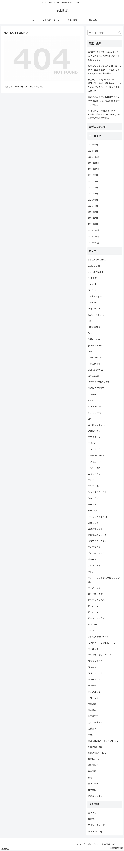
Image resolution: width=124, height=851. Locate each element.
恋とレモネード (95, 722)
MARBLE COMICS (96, 388)
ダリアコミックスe (97, 541)
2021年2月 (93, 217)
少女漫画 (92, 710)
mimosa (92, 394)
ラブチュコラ (94, 679)
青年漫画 (92, 789)
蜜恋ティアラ (94, 777)
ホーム (77, 844)
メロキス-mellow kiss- (98, 636)
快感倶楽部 (93, 716)
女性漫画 (92, 703)
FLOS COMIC (94, 326)
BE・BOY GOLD (95, 271)
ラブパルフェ (94, 691)
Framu (91, 333)
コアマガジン (94, 461)
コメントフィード (96, 824)
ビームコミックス (96, 618)
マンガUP (92, 624)
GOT (90, 351)
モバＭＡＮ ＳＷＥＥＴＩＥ (101, 642)
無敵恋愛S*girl (95, 746)
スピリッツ (93, 522)
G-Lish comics (94, 339)
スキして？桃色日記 (97, 516)
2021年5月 (93, 199)
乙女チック (93, 697)
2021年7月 (93, 187)
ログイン (92, 812)
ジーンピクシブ (95, 510)
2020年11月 (93, 236)
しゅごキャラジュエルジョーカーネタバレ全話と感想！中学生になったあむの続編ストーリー (105, 69)
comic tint (93, 302)
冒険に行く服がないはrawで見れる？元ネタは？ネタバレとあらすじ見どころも (104, 55)
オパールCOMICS (96, 455)
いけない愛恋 (94, 430)
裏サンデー (93, 783)
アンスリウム (94, 449)
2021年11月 (93, 162)
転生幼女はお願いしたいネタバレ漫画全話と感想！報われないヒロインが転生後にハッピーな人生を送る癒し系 (105, 85)
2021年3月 (93, 211)
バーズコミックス (96, 587)
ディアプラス (94, 547)
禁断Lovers (93, 758)
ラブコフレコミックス (98, 673)
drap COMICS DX (96, 308)
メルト (91, 630)
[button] (120, 32)
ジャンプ (92, 504)
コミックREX (94, 467)
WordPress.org (95, 831)
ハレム (91, 571)
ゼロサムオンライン (97, 534)
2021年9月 (93, 175)
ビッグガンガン (95, 593)
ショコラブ (93, 498)
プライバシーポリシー (90, 844)
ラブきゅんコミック (97, 661)
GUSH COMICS (94, 357)
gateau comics (95, 345)
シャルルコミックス (97, 492)
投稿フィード (94, 818)
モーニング (93, 648)
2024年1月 (93, 150)
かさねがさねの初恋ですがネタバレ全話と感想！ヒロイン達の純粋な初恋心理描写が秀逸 (104, 114)
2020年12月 (93, 230)
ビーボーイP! (94, 612)
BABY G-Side (94, 265)
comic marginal (95, 296)
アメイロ (92, 443)
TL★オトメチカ (95, 406)
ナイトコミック (95, 565)
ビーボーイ (93, 605)
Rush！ (91, 400)
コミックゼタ (94, 473)
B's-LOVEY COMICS (97, 259)
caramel (92, 283)
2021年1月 (93, 224)
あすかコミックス (96, 424)
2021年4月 (93, 205)
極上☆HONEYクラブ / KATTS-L (103, 740)
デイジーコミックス (97, 553)
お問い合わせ (117, 844)
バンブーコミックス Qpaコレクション (104, 579)
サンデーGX (93, 485)
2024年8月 (93, 144)
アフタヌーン (94, 436)
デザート (92, 559)
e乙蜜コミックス (96, 314)
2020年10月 (93, 242)
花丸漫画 (92, 771)
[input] (104, 33)
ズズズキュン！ (95, 528)
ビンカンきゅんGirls (97, 599)
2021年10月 (93, 169)
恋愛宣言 (92, 728)
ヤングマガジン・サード (99, 654)
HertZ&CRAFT (95, 363)
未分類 (91, 734)
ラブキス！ (93, 667)
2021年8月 (93, 181)
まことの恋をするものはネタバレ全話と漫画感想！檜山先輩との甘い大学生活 (104, 100)
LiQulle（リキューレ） (98, 369)
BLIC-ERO (92, 277)
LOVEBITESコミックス (98, 381)
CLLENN (92, 290)
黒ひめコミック (95, 795)
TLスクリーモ (94, 412)
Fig (89, 320)
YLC (89, 418)
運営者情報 (105, 844)
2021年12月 (93, 156)
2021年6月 (93, 193)
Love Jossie (93, 375)
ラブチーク (93, 685)
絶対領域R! (93, 765)
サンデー (92, 479)
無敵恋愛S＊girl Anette (99, 752)
